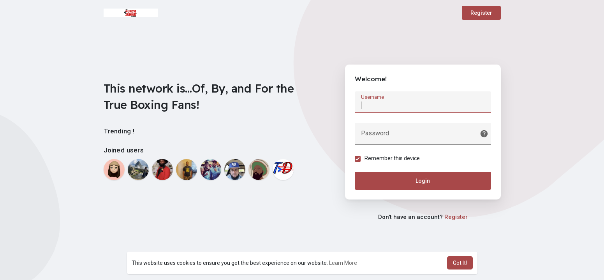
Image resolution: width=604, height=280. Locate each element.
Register (481, 13)
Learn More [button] (343, 263)
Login (423, 181)
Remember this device (392, 158)
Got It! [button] (460, 263)
